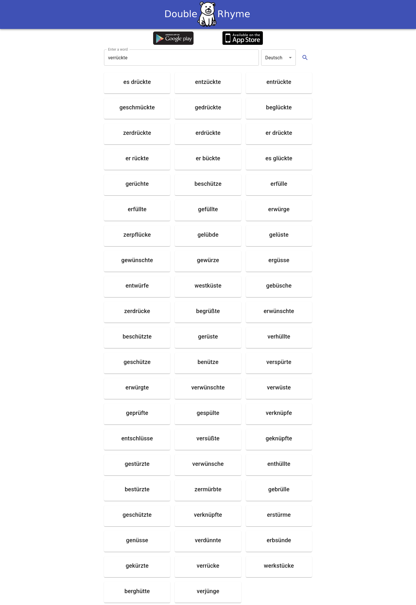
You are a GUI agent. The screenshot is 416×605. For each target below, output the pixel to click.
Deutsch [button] (274, 57)
